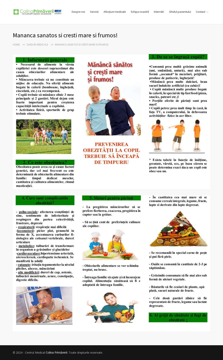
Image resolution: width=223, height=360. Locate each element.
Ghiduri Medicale (37, 44)
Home (16, 44)
